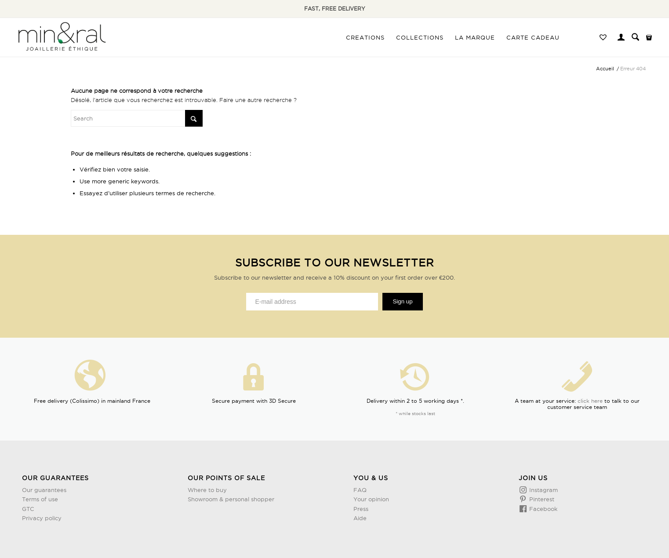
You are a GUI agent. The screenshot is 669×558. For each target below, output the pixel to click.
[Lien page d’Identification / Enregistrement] (621, 38)
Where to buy (207, 490)
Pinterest (540, 499)
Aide (360, 518)
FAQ (360, 490)
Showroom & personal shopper (231, 499)
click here (590, 401)
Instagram (542, 490)
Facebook (542, 509)
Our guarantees (44, 490)
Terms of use (40, 499)
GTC (28, 509)
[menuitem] (365, 37)
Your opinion (371, 499)
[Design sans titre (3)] (61, 37)
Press (360, 509)
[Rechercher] (635, 37)
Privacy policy (42, 518)
